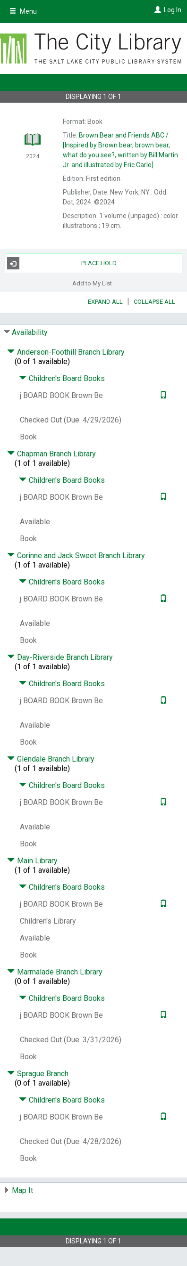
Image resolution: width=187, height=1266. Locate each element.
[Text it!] (162, 395)
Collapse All (154, 301)
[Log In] (156, 10)
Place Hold (62, 263)
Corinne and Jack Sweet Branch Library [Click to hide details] (76, 555)
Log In (172, 10)
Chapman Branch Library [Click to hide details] (51, 453)
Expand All (105, 301)
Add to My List (92, 282)
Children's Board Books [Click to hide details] (62, 378)
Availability (30, 332)
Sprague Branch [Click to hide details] (37, 1073)
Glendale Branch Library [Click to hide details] (50, 759)
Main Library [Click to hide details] (32, 860)
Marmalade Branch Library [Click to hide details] (54, 971)
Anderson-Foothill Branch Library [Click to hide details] (66, 352)
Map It (22, 1190)
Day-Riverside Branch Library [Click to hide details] (60, 657)
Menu (23, 11)
